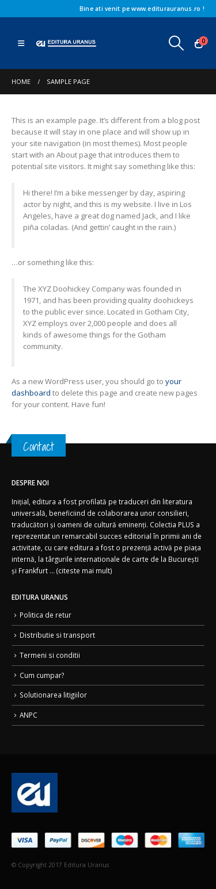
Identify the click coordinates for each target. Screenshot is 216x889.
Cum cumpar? (42, 675)
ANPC (28, 714)
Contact (38, 446)
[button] (21, 43)
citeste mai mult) (85, 570)
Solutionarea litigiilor (53, 694)
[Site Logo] (66, 43)
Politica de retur (45, 614)
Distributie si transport (57, 634)
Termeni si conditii (50, 655)
